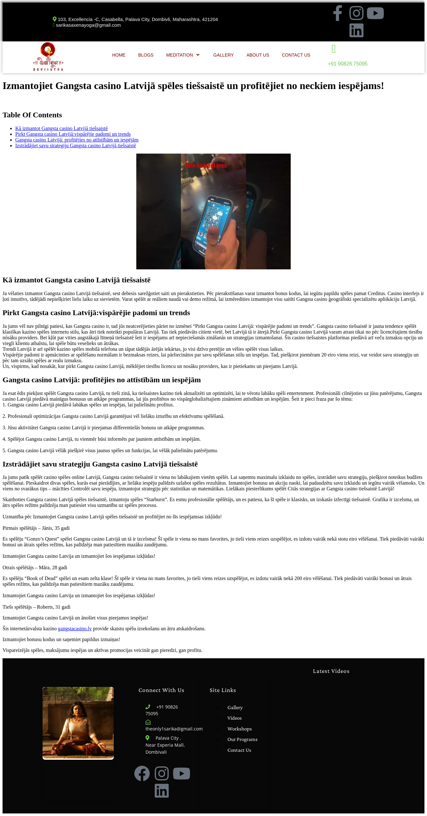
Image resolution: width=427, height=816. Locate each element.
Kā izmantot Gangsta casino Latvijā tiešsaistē (61, 128)
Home (118, 55)
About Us (258, 55)
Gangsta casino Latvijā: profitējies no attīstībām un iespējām (77, 139)
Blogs (145, 55)
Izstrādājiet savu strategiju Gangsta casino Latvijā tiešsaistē (75, 145)
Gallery (224, 55)
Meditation (183, 55)
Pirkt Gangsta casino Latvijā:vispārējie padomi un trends (73, 134)
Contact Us (296, 55)
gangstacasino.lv (75, 628)
